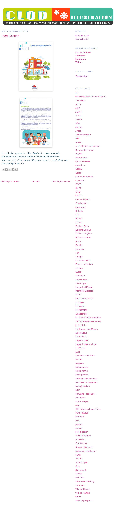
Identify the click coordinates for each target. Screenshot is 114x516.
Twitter (78, 62)
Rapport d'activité (83, 447)
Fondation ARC (82, 260)
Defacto (79, 211)
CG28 (78, 184)
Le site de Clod (83, 52)
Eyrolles (79, 245)
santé (78, 455)
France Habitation (84, 264)
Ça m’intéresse (82, 161)
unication (79, 477)
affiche (78, 119)
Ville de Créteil (82, 489)
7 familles (80, 100)
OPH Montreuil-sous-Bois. (88, 409)
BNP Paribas (81, 157)
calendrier (80, 165)
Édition (78, 222)
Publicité (79, 439)
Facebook (80, 55)
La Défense (81, 314)
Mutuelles (80, 397)
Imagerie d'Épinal (83, 287)
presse (78, 428)
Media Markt (81, 371)
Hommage (80, 275)
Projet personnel (83, 435)
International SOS (84, 298)
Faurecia (79, 249)
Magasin (79, 363)
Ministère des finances (86, 378)
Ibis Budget (80, 283)
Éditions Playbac (83, 233)
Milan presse (81, 374)
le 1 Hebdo (80, 325)
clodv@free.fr (81, 39)
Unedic (78, 473)
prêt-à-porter (81, 432)
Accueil (35, 181)
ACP (77, 108)
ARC (77, 138)
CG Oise (79, 180)
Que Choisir (81, 443)
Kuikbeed (79, 302)
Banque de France (84, 150)
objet (77, 405)
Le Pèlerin (80, 348)
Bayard (78, 153)
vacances (80, 485)
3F (76, 92)
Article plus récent (10, 181)
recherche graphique (85, 451)
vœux (78, 496)
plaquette (79, 416)
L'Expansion (81, 310)
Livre (77, 352)
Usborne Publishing (84, 481)
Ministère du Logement (86, 382)
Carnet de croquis (84, 176)
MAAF (78, 359)
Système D (80, 470)
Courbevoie (81, 203)
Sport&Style (81, 462)
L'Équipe (79, 306)
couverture (80, 207)
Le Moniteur (81, 333)
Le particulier (81, 340)
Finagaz (79, 256)
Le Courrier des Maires (86, 329)
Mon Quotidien (82, 386)
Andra (78, 131)
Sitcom (78, 458)
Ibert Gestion (81, 279)
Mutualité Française (84, 394)
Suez (77, 466)
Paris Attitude (81, 412)
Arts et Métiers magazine (87, 146)
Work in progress (83, 500)
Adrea (78, 115)
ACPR (78, 112)
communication (82, 199)
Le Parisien (80, 336)
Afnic (77, 123)
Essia (78, 241)
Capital (78, 169)
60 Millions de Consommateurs (90, 96)
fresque (79, 268)
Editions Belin (82, 226)
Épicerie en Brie (83, 237)
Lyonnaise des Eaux (85, 355)
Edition (78, 218)
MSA (77, 390)
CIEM (78, 188)
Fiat (77, 253)
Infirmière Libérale (84, 291)
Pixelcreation (81, 76)
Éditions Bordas (83, 230)
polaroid (79, 424)
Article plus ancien (62, 181)
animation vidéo (83, 134)
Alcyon (78, 127)
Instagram (80, 59)
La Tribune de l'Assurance (88, 321)
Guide (78, 272)
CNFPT (79, 195)
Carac (78, 172)
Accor (78, 104)
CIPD (78, 192)
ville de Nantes (82, 493)
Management (81, 367)
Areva (78, 142)
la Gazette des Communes (88, 317)
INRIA (78, 294)
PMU (77, 420)
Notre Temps (81, 401)
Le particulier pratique (85, 344)
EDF (77, 214)
